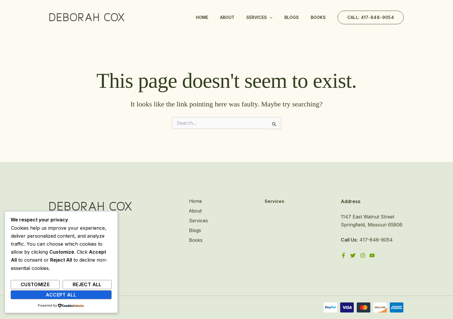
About (227, 17)
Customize (35, 284)
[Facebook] (343, 255)
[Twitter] (353, 255)
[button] (371, 17)
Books (318, 17)
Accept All (61, 295)
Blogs (291, 17)
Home (202, 17)
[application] (269, 17)
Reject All (87, 284)
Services (259, 17)
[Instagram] (363, 255)
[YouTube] (372, 255)
